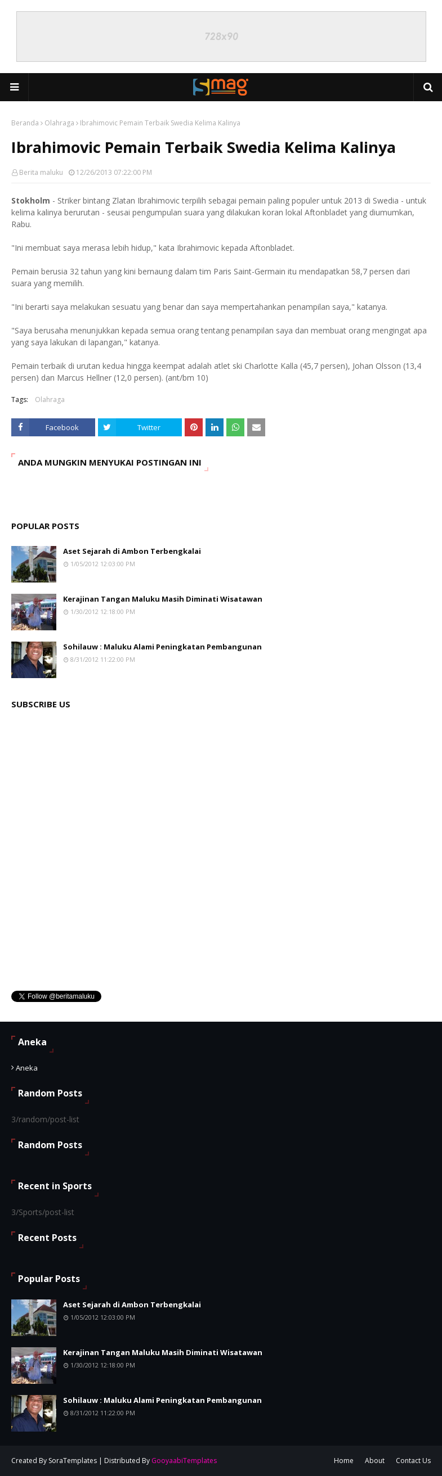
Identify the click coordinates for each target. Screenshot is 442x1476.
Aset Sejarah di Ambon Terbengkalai (132, 551)
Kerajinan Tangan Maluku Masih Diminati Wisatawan (162, 599)
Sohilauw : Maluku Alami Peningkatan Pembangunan (162, 647)
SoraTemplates (72, 1460)
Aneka (27, 1068)
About (375, 1460)
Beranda (25, 123)
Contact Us (413, 1460)
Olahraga (59, 123)
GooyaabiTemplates (184, 1460)
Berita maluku (41, 172)
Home (344, 1460)
